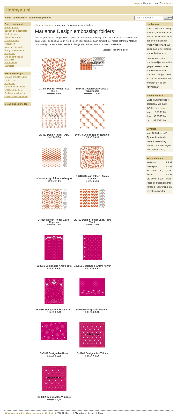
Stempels (9, 66)
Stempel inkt (10, 62)
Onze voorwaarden (14, 413)
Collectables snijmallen (16, 96)
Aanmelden (167, 3)
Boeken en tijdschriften (15, 31)
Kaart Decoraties (12, 37)
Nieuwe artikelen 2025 (15, 77)
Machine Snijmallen (14, 47)
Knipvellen (9, 44)
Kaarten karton (11, 40)
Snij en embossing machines (13, 58)
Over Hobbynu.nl (34, 413)
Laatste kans (10, 80)
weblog (47, 17)
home (8, 17)
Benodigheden (11, 27)
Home (38, 25)
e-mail (161, 108)
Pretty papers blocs (14, 50)
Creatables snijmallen (15, 86)
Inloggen (138, 3)
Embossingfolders (13, 90)
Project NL (9, 53)
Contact (49, 413)
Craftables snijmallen (15, 93)
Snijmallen (48, 25)
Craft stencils (11, 34)
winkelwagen (20, 17)
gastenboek (35, 17)
